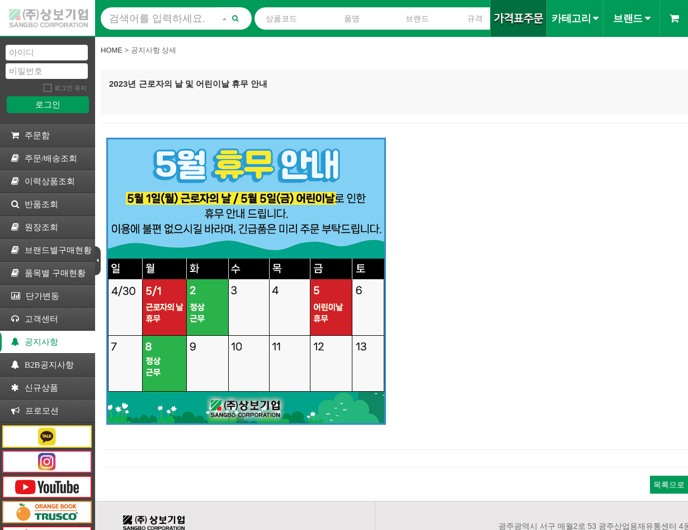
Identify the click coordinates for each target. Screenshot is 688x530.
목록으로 (669, 484)
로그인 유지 (70, 88)
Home (111, 50)
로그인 (47, 104)
